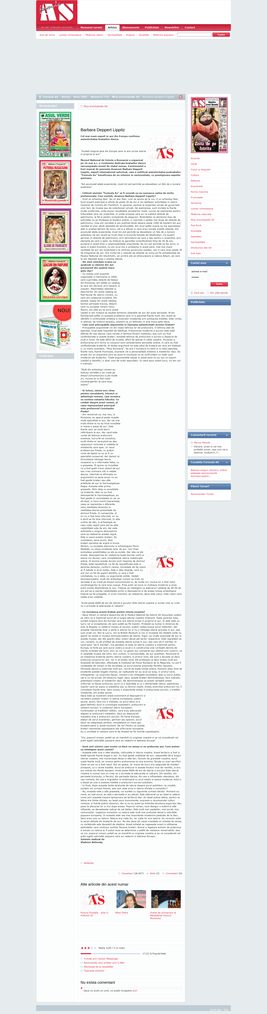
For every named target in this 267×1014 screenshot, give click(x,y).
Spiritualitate (115, 35)
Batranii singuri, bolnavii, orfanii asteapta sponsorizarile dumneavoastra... (209, 473)
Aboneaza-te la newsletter (99, 966)
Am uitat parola (219, 292)
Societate (196, 231)
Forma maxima (199, 191)
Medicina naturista (201, 214)
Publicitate (152, 27)
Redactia (89, 863)
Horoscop (196, 203)
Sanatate (144, 35)
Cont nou (199, 292)
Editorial (195, 180)
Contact (190, 27)
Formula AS (50, 96)
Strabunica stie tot (201, 247)
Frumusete (197, 197)
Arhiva (112, 27)
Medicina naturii (94, 35)
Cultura (195, 175)
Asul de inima (47, 35)
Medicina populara (163, 35)
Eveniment (197, 186)
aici (134, 990)
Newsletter (172, 27)
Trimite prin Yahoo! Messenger (101, 958)
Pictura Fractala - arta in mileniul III (97, 903)
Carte (194, 164)
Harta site (215, 1009)
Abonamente (130, 27)
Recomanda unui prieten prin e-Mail (104, 962)
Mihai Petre (131, 901)
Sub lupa (196, 253)
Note (154, 873)
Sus (226, 1009)
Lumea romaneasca (70, 35)
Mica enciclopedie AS (126, 96)
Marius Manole (202, 442)
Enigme (130, 35)
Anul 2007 (80, 96)
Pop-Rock (196, 225)
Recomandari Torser (202, 494)
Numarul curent (91, 27)
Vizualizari (133, 873)
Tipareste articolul (94, 970)
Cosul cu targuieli (200, 169)
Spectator (196, 236)
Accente (195, 158)
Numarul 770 (100, 96)
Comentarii (174, 873)
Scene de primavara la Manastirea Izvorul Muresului (166, 904)
